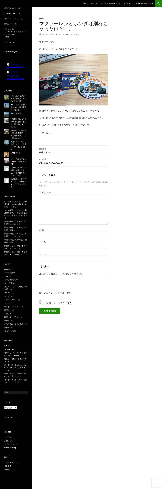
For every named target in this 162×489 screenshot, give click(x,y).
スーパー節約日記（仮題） (20, 3)
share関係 (8, 273)
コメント (45, 192)
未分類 (41, 18)
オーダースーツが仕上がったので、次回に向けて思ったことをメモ (15, 367)
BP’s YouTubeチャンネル (110, 3)
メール (42, 242)
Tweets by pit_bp (10, 52)
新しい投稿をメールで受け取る (55, 303)
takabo (16, 254)
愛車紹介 (94, 3)
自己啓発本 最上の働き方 (14, 324)
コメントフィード (11, 444)
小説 (6, 314)
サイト (42, 254)
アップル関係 (9, 280)
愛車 (8, 37)
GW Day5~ (8, 346)
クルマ (7, 293)
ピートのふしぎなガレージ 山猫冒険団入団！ (18, 161)
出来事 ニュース (11, 307)
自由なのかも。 (17, 113)
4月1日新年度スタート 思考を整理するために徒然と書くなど (18, 98)
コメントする (74, 34)
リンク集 (127, 3)
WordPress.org (10, 448)
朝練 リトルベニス (73, 150)
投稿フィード (9, 441)
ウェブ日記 (8, 283)
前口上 (85, 3)
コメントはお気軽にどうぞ (143, 3)
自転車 (7, 327)
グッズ (7, 296)
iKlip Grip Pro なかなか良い (73, 161)
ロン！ (7, 303)
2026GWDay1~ (10, 349)
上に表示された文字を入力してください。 (61, 273)
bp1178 (61, 34)
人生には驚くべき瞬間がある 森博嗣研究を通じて (18, 107)
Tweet (49, 133)
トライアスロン (10, 300)
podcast (7, 269)
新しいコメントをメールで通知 (55, 292)
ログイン (7, 437)
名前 (41, 229)
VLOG (6, 276)
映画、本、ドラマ (11, 317)
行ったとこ (8, 331)
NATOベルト (15, 153)
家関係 (7, 310)
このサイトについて (12, 462)
